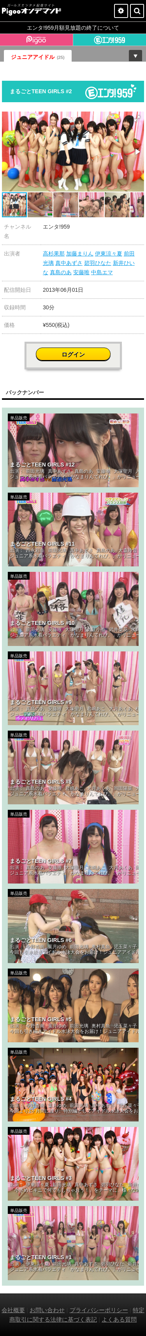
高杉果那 (54, 253)
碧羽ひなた (97, 263)
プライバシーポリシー (99, 1310)
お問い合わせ (47, 1310)
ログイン (73, 354)
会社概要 (13, 1310)
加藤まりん (79, 253)
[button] (137, 118)
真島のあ (61, 272)
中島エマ (102, 272)
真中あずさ (69, 263)
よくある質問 (119, 1319)
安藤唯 (81, 272)
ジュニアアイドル (38, 57)
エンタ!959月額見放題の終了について (73, 28)
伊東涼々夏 (108, 253)
